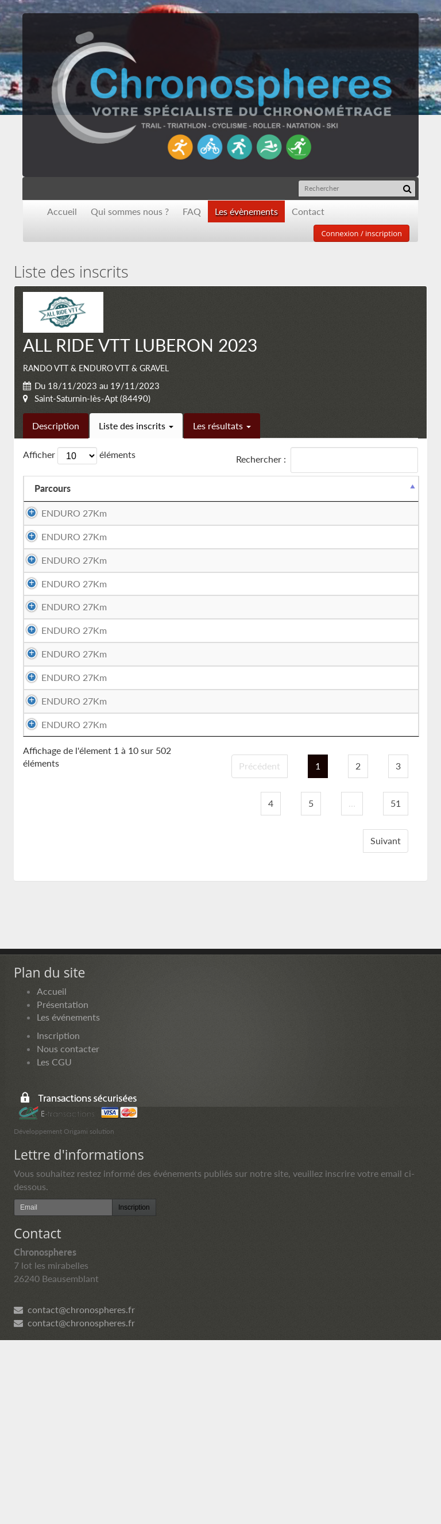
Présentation (62, 1187)
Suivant (385, 1024)
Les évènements (246, 211)
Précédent (259, 949)
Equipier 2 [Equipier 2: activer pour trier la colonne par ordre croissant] (279, 488)
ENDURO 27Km (74, 512)
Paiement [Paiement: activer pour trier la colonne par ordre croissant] (343, 488)
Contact (308, 211)
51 (395, 987)
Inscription (58, 1219)
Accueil (62, 211)
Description (55, 425)
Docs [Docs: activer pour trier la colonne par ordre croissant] (396, 488)
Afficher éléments (79, 455)
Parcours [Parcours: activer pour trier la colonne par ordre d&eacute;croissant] (52, 488)
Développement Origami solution (64, 1315)
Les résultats (222, 425)
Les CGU (54, 1245)
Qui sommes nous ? (130, 211)
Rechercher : (327, 460)
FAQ (192, 211)
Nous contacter (68, 1232)
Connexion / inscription (361, 233)
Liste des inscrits (136, 425)
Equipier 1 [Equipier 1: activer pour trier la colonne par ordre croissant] (160, 488)
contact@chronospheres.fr (74, 1493)
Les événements (68, 1200)
